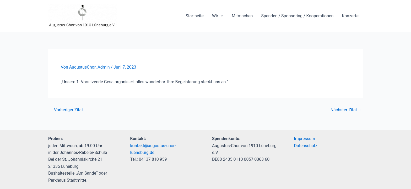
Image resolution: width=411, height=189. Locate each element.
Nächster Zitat (346, 110)
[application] (220, 15)
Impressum (304, 138)
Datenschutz (305, 145)
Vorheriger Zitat (66, 110)
